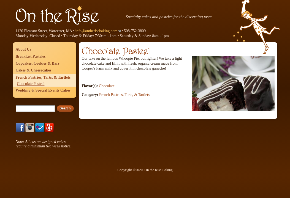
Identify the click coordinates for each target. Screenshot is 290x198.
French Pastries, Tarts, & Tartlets (124, 95)
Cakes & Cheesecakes (34, 70)
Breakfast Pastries (31, 56)
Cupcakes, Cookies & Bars (37, 63)
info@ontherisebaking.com (98, 31)
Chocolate (107, 86)
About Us (23, 49)
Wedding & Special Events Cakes (43, 90)
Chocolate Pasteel (31, 84)
